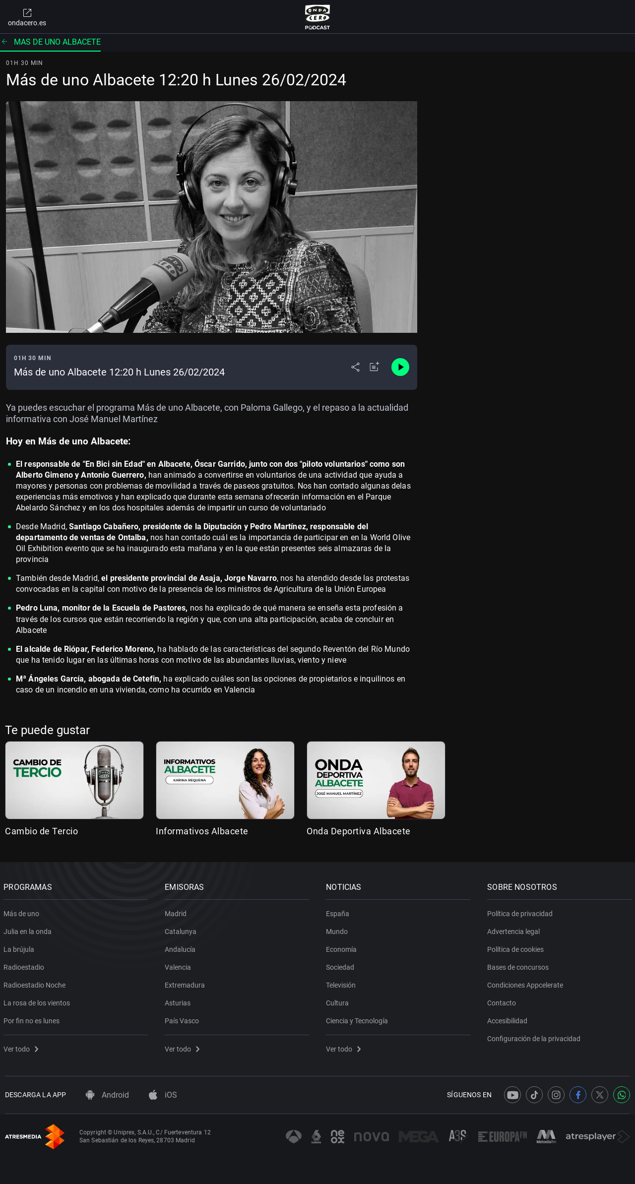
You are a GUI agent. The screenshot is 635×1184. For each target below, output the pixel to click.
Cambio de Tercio (41, 831)
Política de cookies (517, 947)
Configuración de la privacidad (535, 1037)
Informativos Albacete (202, 831)
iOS (163, 1095)
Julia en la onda (29, 930)
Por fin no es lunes (33, 1019)
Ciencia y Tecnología (358, 1019)
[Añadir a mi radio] (374, 367)
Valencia (179, 965)
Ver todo (22, 1047)
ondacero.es (27, 17)
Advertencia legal (515, 930)
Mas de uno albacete (50, 42)
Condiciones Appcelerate (527, 983)
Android (107, 1095)
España (339, 912)
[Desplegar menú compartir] (355, 367)
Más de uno (23, 912)
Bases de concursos (519, 965)
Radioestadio (25, 965)
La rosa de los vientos (38, 1001)
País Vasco (183, 1019)
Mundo (338, 930)
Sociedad (341, 965)
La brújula (20, 947)
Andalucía (181, 947)
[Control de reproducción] (400, 367)
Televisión (342, 983)
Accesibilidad (509, 1019)
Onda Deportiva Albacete (359, 831)
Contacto (503, 1001)
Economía (342, 947)
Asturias (179, 1001)
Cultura (338, 1001)
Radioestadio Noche (36, 983)
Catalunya (182, 930)
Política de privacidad (521, 912)
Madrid (177, 912)
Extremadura (186, 983)
